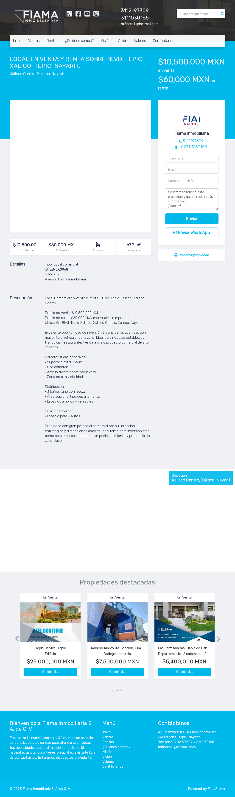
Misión (106, 41)
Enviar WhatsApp (191, 232)
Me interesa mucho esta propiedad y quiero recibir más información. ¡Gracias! (191, 199)
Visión (122, 41)
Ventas (34, 41)
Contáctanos (163, 41)
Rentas (52, 41)
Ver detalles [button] (50, 672)
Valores (140, 41)
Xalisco (43, 74)
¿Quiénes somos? (79, 41)
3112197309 (193, 140)
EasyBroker (216, 789)
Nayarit (58, 74)
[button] (15, 638)
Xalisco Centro (22, 74)
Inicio (17, 41)
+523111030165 (193, 146)
